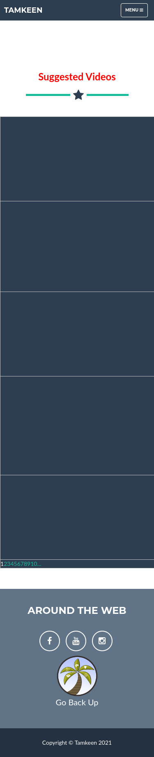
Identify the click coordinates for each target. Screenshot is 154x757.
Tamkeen (23, 10)
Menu (136, 12)
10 (33, 563)
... (39, 563)
